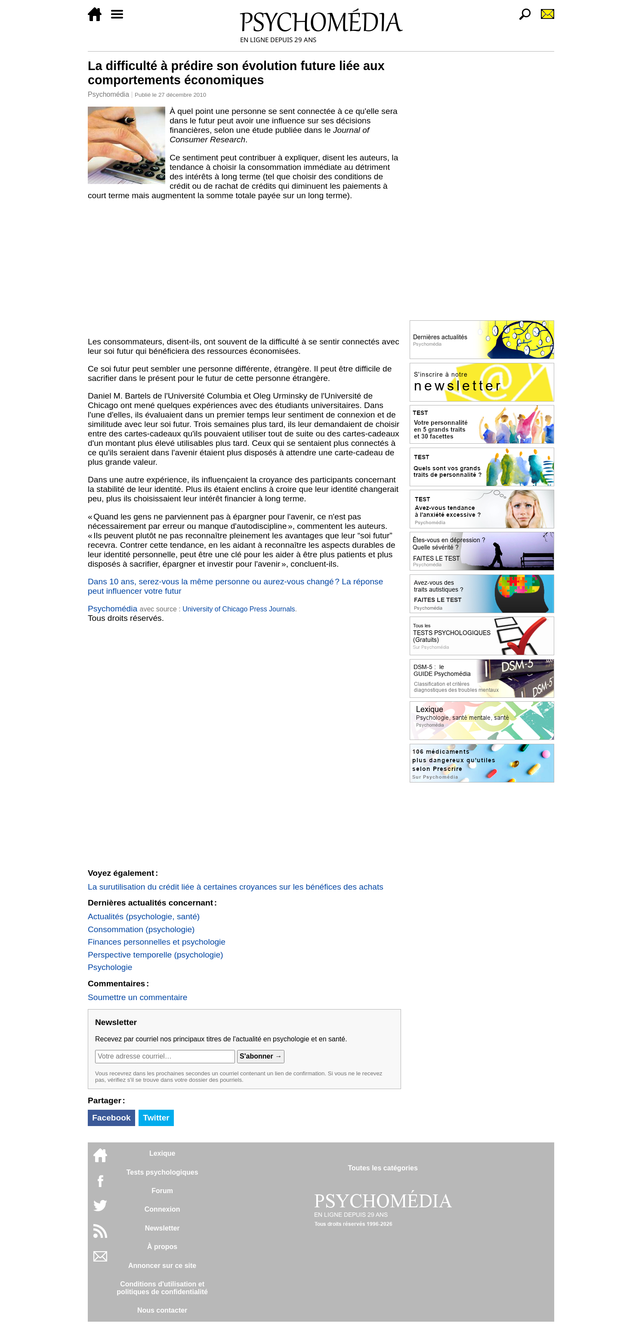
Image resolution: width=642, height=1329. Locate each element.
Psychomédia (108, 94)
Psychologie (110, 967)
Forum (162, 1190)
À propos (162, 1246)
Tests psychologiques (162, 1172)
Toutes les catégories (382, 1168)
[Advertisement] (244, 269)
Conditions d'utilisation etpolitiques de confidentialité (162, 1287)
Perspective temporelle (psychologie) (155, 954)
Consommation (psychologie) (141, 929)
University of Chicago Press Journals (238, 609)
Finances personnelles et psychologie (156, 941)
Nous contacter (162, 1310)
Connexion (162, 1209)
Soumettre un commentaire (137, 997)
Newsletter (162, 1228)
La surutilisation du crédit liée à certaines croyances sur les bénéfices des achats (235, 886)
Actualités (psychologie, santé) (144, 916)
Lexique (162, 1153)
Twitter (156, 1117)
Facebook (111, 1117)
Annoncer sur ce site (162, 1265)
